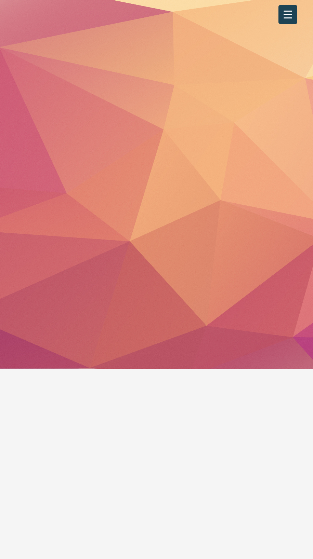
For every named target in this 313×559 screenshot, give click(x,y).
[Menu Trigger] (287, 14)
